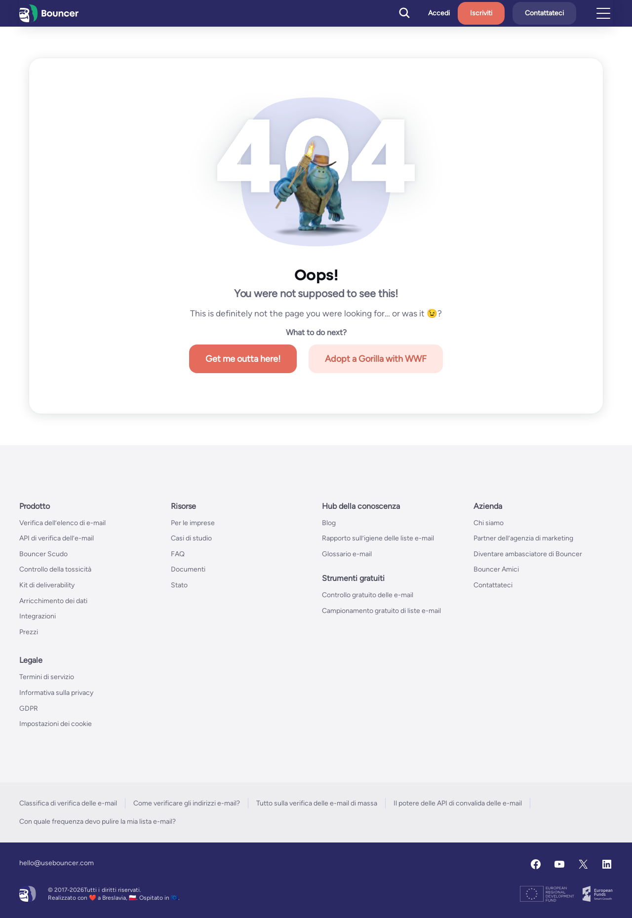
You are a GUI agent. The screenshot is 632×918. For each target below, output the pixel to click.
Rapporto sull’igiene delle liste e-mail (378, 538)
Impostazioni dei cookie (55, 724)
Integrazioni (37, 616)
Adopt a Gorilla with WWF (376, 358)
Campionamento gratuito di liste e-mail (381, 611)
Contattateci (544, 13)
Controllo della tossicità (55, 569)
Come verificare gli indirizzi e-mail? (186, 803)
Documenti (188, 569)
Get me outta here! (242, 358)
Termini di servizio (46, 677)
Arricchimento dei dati (53, 601)
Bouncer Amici (496, 569)
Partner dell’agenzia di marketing (523, 538)
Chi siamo (489, 523)
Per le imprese (193, 523)
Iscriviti (481, 13)
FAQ (178, 554)
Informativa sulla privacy (56, 692)
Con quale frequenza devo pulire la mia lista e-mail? (97, 821)
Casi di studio (191, 538)
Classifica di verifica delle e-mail (68, 803)
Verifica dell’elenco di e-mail (62, 523)
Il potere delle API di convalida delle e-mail (458, 803)
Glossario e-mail (347, 554)
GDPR (28, 708)
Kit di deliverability (47, 585)
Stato (179, 585)
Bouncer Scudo (43, 554)
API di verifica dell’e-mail (56, 538)
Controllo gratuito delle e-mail (367, 595)
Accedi (439, 13)
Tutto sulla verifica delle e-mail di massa (316, 803)
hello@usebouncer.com (56, 863)
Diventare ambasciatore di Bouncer (528, 554)
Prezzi (28, 632)
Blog (329, 523)
